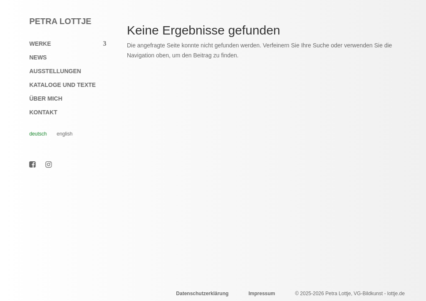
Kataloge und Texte (58, 85)
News (33, 57)
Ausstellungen (51, 71)
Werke (36, 44)
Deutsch (33, 134)
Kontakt (39, 112)
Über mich (41, 99)
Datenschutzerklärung (202, 293)
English (60, 134)
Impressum (261, 293)
